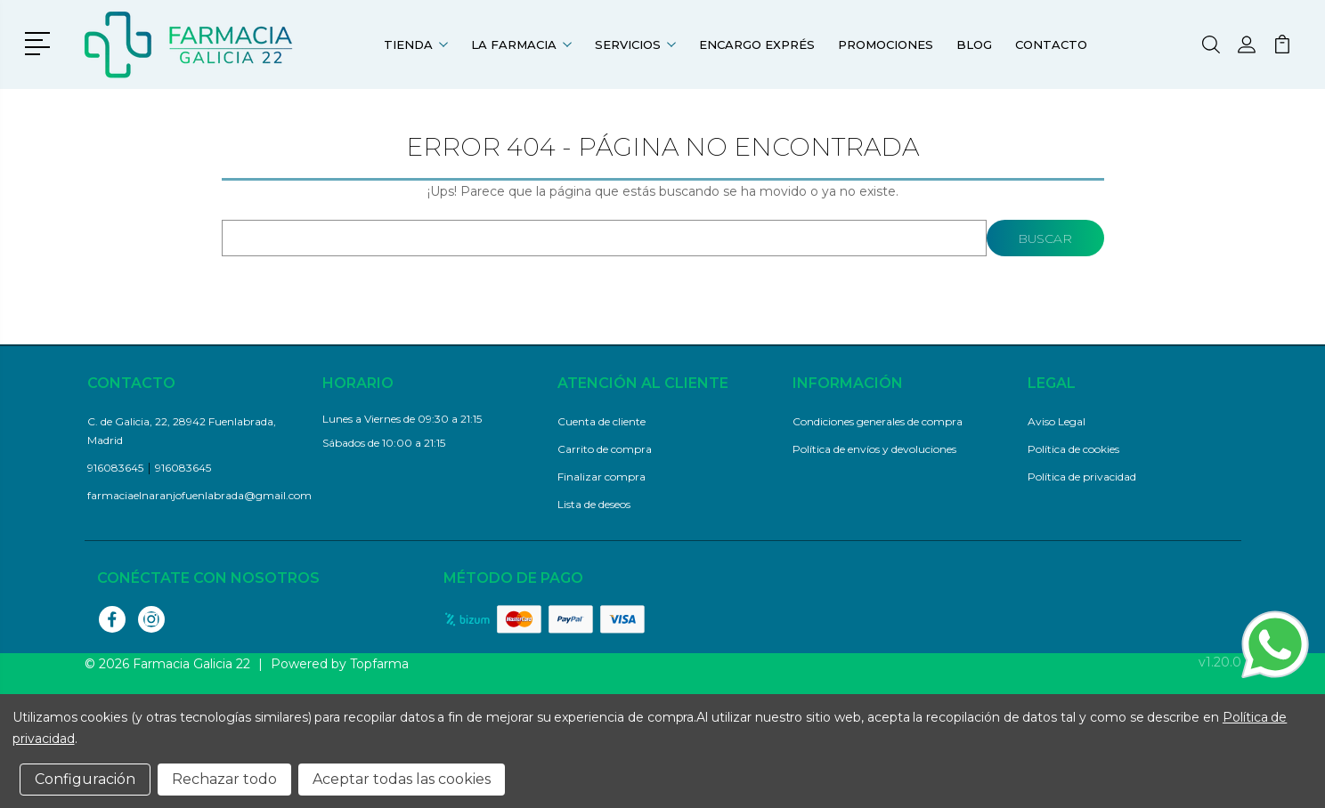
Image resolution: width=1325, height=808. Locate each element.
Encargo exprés (757, 44)
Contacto (1051, 44)
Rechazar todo (224, 779)
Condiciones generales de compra (878, 421)
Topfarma (379, 664)
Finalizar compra (601, 476)
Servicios (635, 44)
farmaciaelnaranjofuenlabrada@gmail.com (199, 495)
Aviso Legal (1056, 421)
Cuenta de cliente (601, 421)
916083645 (115, 467)
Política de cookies (1073, 449)
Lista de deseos (593, 504)
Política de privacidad (1082, 476)
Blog (974, 44)
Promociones (885, 44)
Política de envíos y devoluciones (874, 449)
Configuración (85, 779)
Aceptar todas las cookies (402, 779)
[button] (40, 41)
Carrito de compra (604, 449)
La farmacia (521, 44)
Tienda (416, 44)
